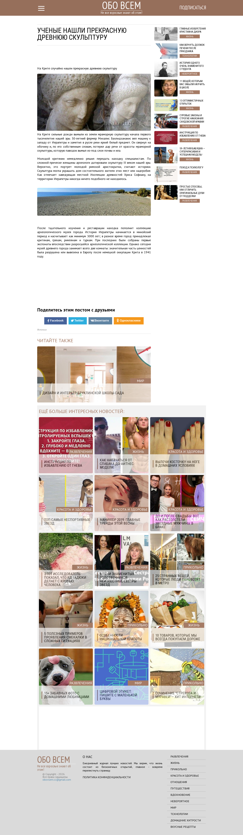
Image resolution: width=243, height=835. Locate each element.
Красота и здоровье (184, 775)
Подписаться (191, 8)
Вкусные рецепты (183, 826)
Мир (173, 807)
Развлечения (179, 756)
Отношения (178, 782)
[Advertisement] (94, 56)
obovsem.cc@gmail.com (57, 779)
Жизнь (175, 762)
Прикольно (178, 769)
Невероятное (179, 801)
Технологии (179, 814)
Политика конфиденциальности (107, 777)
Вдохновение (180, 794)
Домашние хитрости (185, 820)
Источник (42, 329)
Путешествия (179, 788)
